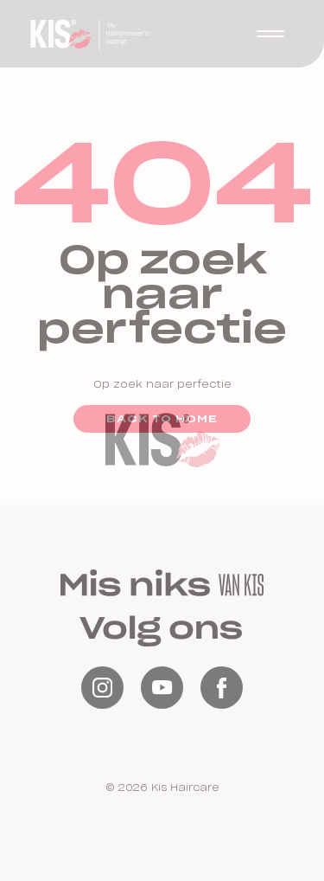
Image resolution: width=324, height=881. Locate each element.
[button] (270, 34)
